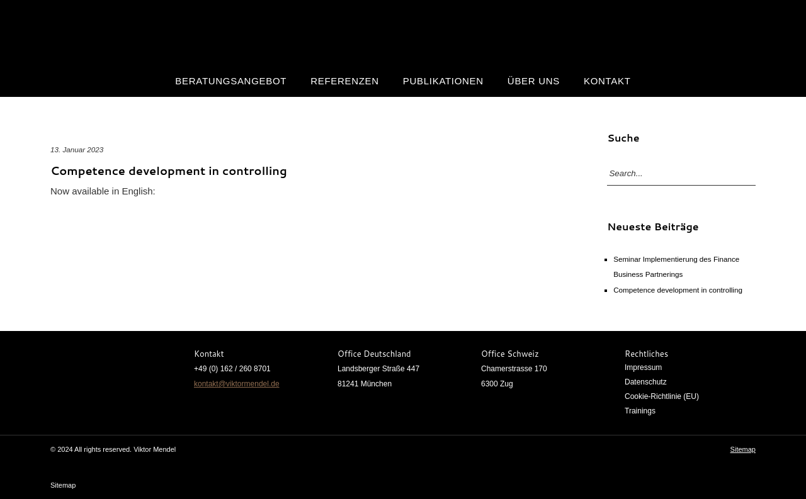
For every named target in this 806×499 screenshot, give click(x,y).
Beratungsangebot (231, 81)
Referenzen (344, 81)
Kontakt (607, 81)
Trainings (640, 410)
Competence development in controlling (168, 170)
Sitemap (743, 449)
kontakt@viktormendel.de (237, 383)
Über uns (534, 81)
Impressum (643, 367)
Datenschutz (646, 382)
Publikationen (443, 81)
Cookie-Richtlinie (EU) (662, 396)
